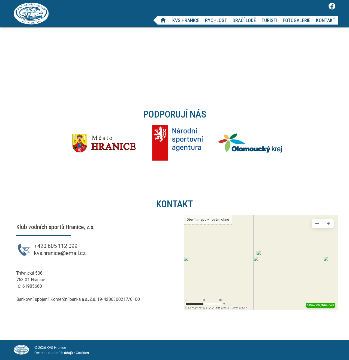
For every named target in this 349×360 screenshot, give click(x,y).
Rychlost (216, 20)
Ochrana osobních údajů (53, 353)
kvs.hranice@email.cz (60, 253)
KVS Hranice (186, 20)
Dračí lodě (244, 20)
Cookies (82, 353)
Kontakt (325, 20)
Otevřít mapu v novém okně (207, 219)
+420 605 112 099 (55, 246)
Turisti (269, 20)
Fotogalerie (297, 20)
